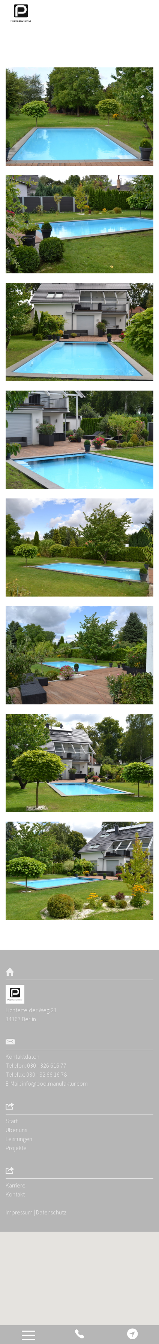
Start (12, 1121)
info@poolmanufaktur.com (55, 1083)
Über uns (16, 1130)
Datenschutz (51, 1212)
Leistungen (19, 1139)
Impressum (19, 1212)
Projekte (16, 1148)
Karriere (16, 1185)
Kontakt (15, 1194)
